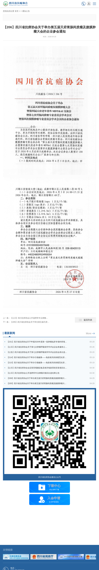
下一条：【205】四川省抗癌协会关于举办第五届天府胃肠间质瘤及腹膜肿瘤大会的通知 (26, 322)
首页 (16, 11)
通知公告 (26, 11)
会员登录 (89, 4)
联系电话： (83, 4)
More (88, 333)
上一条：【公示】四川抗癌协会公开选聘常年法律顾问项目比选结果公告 (26, 318)
